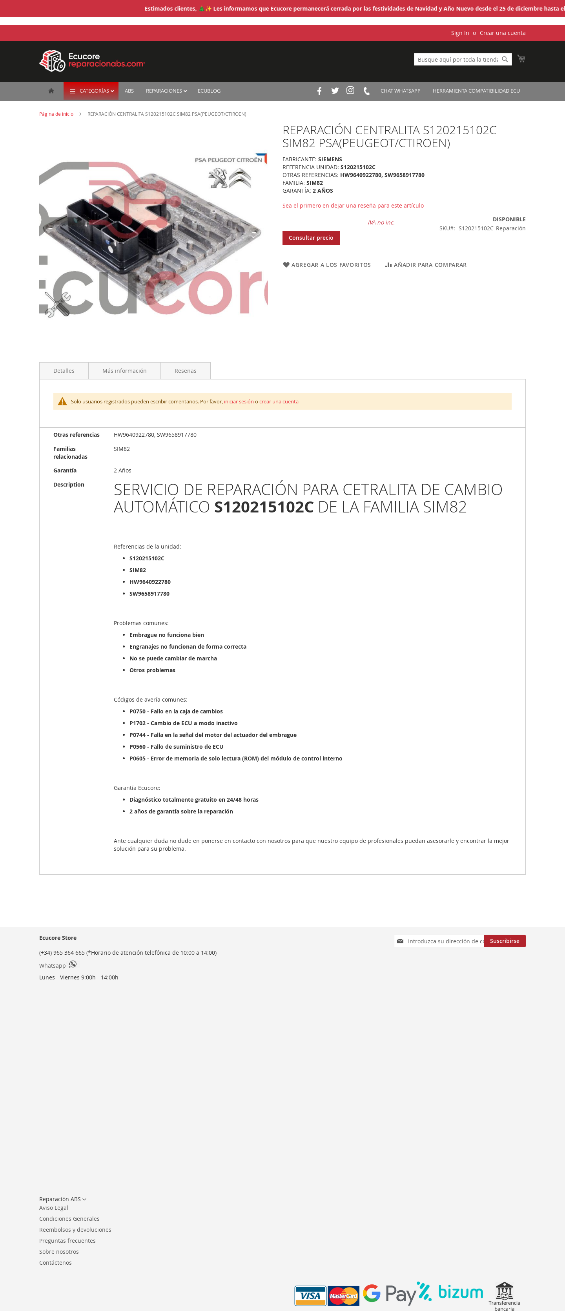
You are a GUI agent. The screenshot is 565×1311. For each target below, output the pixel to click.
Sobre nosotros (59, 1251)
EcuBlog (209, 90)
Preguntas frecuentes (67, 1240)
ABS (129, 90)
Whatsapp (59, 965)
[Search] (505, 59)
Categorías (95, 90)
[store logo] (92, 61)
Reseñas (186, 370)
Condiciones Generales (69, 1218)
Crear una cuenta (503, 32)
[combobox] (463, 59)
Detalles (64, 370)
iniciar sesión (239, 401)
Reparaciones (164, 90)
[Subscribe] (505, 941)
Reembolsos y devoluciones (75, 1229)
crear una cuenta (279, 401)
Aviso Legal (53, 1207)
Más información (124, 370)
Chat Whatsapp (401, 90)
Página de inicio (57, 114)
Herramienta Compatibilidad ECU (476, 90)
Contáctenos (55, 1262)
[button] (62, 1199)
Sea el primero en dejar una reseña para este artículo (353, 205)
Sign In (460, 32)
